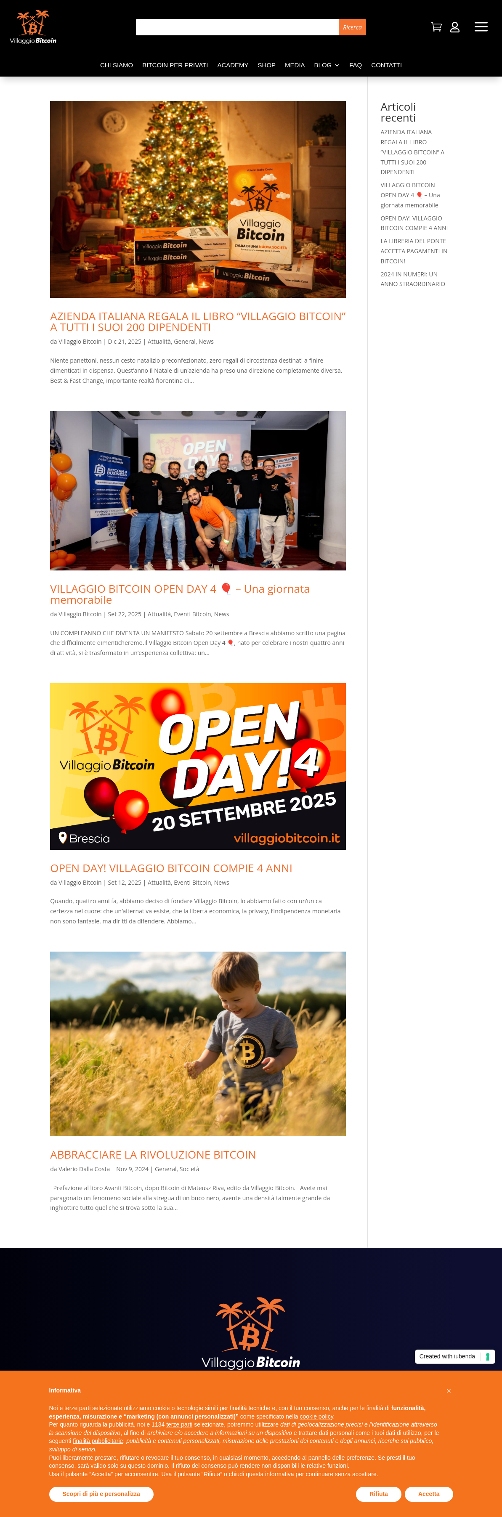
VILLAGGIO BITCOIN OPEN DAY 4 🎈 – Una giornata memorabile (180, 594)
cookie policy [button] (316, 1416)
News (206, 341)
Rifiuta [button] (378, 1493)
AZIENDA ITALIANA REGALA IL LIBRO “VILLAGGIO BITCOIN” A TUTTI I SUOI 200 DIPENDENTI (197, 321)
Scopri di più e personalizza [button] (101, 1493)
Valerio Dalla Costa (84, 1169)
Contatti (386, 65)
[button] (449, 1391)
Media (295, 65)
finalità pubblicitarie (98, 1440)
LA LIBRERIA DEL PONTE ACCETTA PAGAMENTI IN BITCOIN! (413, 251)
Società (189, 1169)
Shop (267, 65)
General (185, 341)
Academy (232, 65)
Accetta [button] (429, 1493)
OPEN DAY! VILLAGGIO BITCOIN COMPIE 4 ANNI (171, 867)
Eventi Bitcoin (192, 614)
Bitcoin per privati (175, 65)
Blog (323, 65)
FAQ (355, 65)
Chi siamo (116, 65)
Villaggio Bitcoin (79, 341)
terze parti (179, 1424)
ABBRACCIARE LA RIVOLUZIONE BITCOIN (153, 1154)
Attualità (159, 341)
